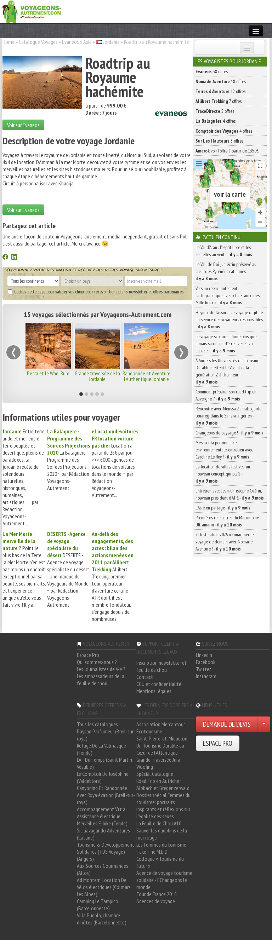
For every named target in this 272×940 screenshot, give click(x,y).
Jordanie (111, 41)
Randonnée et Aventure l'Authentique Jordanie (146, 376)
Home (8, 41)
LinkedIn (204, 654)
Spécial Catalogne (154, 773)
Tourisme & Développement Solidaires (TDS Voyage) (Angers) (105, 851)
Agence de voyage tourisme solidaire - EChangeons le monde (164, 879)
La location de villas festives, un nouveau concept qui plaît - (223, 473)
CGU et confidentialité (158, 683)
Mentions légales (153, 690)
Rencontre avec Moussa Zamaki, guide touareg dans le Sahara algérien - (228, 415)
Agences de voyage (155, 901)
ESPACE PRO (217, 743)
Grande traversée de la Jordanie (97, 376)
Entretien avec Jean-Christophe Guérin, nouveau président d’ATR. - (230, 494)
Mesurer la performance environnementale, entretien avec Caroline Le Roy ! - (224, 449)
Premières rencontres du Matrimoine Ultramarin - (227, 521)
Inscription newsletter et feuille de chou (161, 666)
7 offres (219, 101)
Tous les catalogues (97, 724)
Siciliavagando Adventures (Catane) (103, 834)
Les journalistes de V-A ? (101, 669)
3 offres (219, 141)
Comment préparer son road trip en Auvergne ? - (226, 395)
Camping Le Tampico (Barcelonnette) (97, 905)
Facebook (205, 661)
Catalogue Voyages (38, 41)
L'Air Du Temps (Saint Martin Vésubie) (104, 763)
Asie (87, 41)
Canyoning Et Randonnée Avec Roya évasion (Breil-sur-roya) (106, 795)
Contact (144, 676)
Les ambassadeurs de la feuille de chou (100, 680)
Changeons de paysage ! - (230, 432)
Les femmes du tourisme (161, 844)
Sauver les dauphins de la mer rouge (161, 834)
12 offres (220, 91)
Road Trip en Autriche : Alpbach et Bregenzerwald (162, 784)
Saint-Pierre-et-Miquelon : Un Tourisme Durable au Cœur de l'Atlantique (162, 745)
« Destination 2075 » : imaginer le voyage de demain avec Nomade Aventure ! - (225, 541)
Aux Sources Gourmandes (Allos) (102, 869)
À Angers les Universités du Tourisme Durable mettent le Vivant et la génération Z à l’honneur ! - (227, 371)
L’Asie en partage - (223, 507)
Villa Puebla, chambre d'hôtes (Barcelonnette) (101, 919)
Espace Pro (88, 654)
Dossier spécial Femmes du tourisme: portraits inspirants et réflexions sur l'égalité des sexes (163, 805)
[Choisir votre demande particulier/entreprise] (263, 724)
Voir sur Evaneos (23, 124)
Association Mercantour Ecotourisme (160, 728)
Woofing (144, 766)
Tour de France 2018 (156, 894)
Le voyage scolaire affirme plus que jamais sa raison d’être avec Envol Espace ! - (226, 343)
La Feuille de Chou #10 (158, 823)
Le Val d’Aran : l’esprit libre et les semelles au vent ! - (224, 251)
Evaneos (70, 41)
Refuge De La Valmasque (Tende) (101, 749)
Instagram (206, 676)
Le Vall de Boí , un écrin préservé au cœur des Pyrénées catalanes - (226, 271)
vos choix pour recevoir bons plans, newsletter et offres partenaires (95, 291)
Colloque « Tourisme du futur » (160, 862)
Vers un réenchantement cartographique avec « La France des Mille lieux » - (228, 295)
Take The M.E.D (152, 851)
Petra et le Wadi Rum (48, 373)
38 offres (212, 71)
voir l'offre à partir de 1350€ (227, 151)
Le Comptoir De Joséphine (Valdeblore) (103, 777)
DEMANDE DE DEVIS (227, 724)
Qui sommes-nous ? (97, 661)
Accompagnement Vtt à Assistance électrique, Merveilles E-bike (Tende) (102, 816)
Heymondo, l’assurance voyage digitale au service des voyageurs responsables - (229, 319)
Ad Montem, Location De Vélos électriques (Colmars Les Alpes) (104, 887)
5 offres (215, 111)
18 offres (221, 81)
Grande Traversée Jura (158, 759)
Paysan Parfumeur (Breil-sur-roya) (106, 735)
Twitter (203, 669)
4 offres (216, 121)
